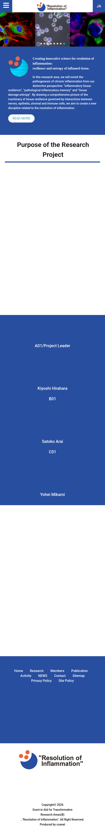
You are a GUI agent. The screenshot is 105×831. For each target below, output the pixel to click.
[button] (100, 29)
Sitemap (79, 676)
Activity (25, 676)
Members (57, 671)
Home (18, 671)
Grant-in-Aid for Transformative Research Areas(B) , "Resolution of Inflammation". (46, 814)
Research (37, 671)
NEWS (42, 676)
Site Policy (66, 681)
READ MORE (21, 118)
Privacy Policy (41, 681)
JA (99, 6)
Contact (60, 676)
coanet (60, 824)
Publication (79, 671)
